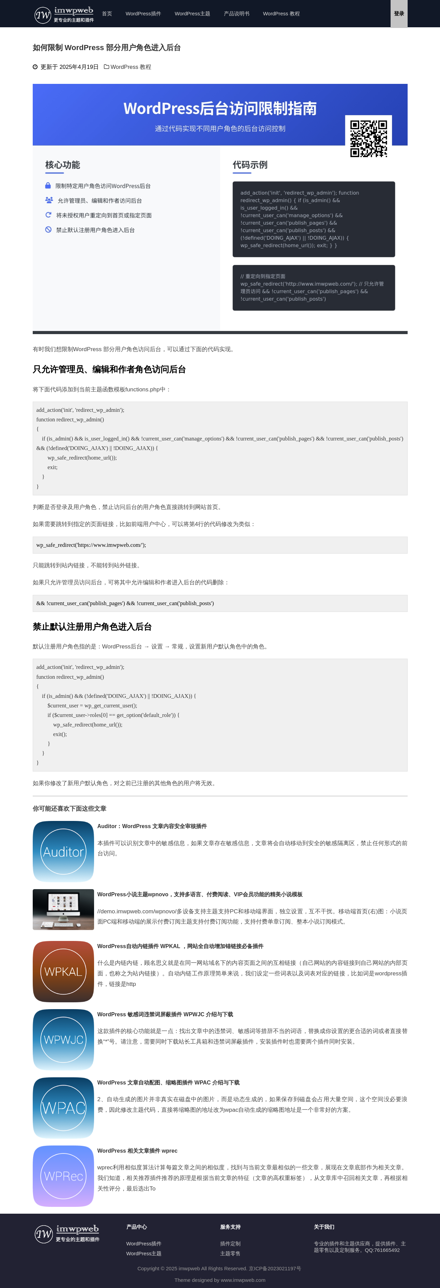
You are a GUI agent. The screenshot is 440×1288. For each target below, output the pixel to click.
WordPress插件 (143, 13)
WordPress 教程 (281, 13)
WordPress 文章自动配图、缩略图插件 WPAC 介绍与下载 (168, 1082)
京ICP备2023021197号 (275, 1268)
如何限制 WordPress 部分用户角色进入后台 (107, 47)
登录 (399, 13)
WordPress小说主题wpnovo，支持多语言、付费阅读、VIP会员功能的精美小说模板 (200, 894)
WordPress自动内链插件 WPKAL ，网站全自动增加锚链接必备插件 (180, 946)
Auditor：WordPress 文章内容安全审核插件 (152, 826)
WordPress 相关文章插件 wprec (137, 1151)
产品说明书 (236, 13)
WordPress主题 (192, 13)
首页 (107, 13)
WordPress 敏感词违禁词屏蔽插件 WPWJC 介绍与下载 (165, 1014)
